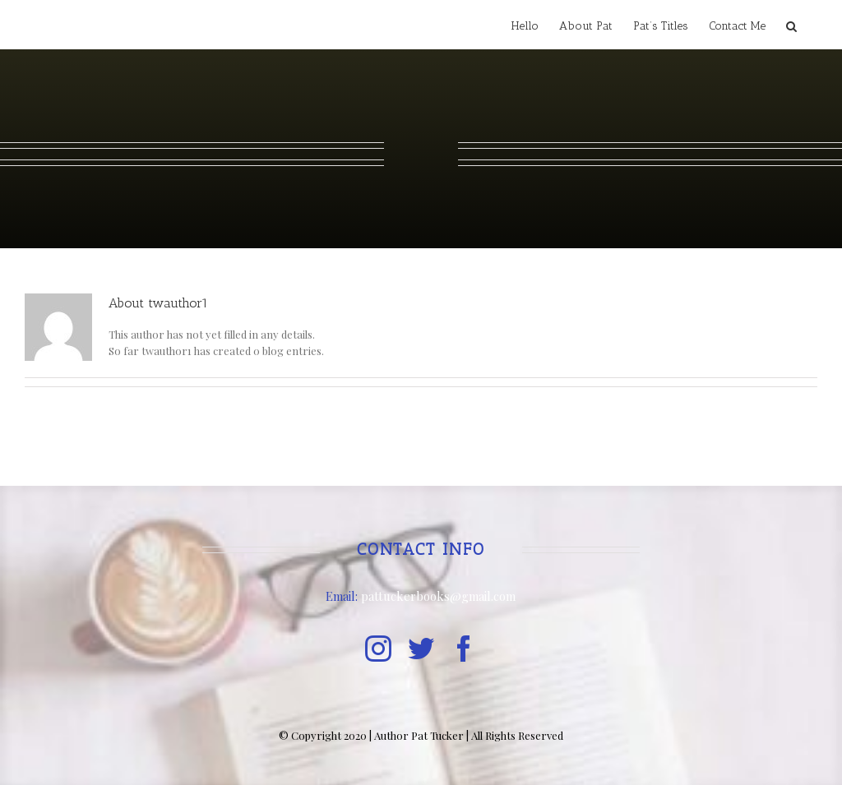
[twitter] (421, 648)
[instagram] (378, 648)
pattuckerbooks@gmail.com (438, 596)
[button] (791, 24)
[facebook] (464, 648)
